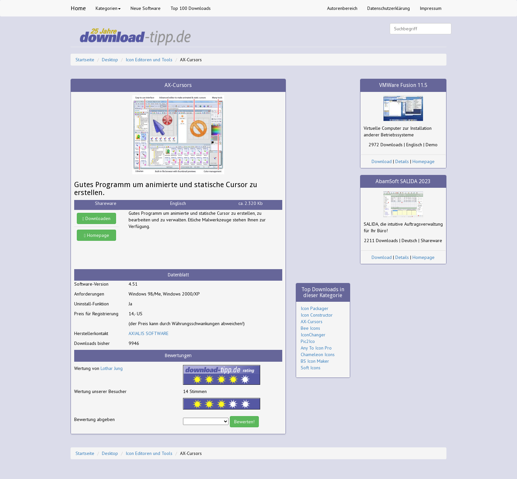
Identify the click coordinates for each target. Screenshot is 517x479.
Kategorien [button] (108, 8)
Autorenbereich (342, 8)
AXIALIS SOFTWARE (148, 333)
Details (402, 161)
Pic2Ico (308, 341)
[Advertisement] (181, 249)
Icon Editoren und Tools (149, 60)
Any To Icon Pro (316, 348)
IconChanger (313, 335)
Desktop (110, 60)
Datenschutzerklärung (388, 8)
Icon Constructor (317, 315)
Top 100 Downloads (190, 8)
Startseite (85, 60)
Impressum (430, 8)
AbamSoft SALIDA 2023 (403, 181)
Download (382, 161)
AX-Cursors (311, 321)
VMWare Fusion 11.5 (403, 85)
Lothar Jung (112, 368)
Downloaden (96, 218)
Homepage (96, 235)
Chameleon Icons (318, 354)
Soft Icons (310, 368)
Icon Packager (314, 308)
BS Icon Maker (315, 361)
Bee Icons (310, 328)
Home (78, 8)
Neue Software (146, 8)
